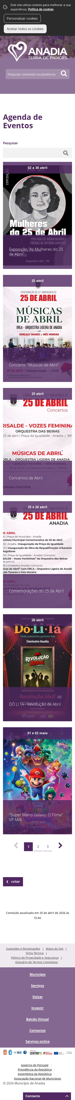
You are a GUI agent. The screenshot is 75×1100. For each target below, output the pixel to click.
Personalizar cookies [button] (22, 18)
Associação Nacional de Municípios (37, 1078)
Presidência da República (35, 1069)
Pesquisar (10, 143)
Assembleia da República (35, 1074)
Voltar (15, 881)
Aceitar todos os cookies (25, 29)
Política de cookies (40, 9)
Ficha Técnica (35, 953)
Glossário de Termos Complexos (36, 962)
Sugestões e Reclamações (23, 949)
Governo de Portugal (34, 1065)
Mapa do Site (54, 949)
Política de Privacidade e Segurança (35, 958)
